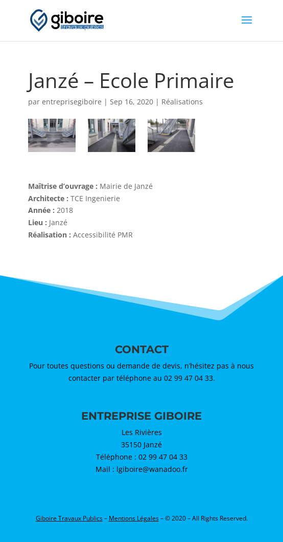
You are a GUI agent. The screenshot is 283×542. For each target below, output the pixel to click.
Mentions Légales (134, 518)
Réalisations (182, 101)
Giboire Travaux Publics (69, 518)
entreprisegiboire (72, 101)
